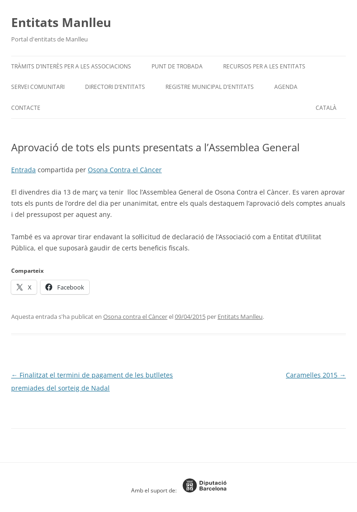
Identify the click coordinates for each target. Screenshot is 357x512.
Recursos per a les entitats (264, 66)
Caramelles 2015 (316, 375)
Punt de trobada (177, 66)
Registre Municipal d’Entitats (209, 87)
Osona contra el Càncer (135, 316)
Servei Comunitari (38, 87)
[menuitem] (326, 108)
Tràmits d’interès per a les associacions (71, 66)
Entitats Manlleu (61, 22)
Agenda (286, 87)
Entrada (23, 169)
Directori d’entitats (115, 87)
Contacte (25, 108)
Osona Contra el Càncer (125, 169)
